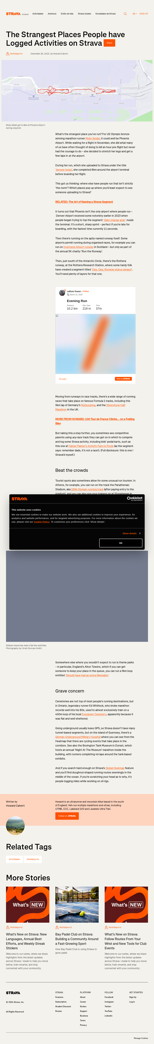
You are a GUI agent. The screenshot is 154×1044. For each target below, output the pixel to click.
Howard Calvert (60, 53)
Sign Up (132, 997)
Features (59, 997)
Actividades (37, 13)
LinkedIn (108, 1016)
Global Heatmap (115, 768)
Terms (82, 1020)
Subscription (60, 1002)
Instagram (109, 1002)
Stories (83, 1006)
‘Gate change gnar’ (114, 220)
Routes (58, 1011)
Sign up (144, 13)
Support (83, 1011)
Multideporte (33, 859)
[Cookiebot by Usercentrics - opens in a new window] (129, 499)
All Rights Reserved (15, 1011)
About (82, 997)
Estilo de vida (67, 13)
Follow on (67, 816)
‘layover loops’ (63, 170)
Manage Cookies (141, 1038)
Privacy (83, 1025)
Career (83, 1002)
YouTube (108, 1011)
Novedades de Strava (105, 13)
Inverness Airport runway (78, 247)
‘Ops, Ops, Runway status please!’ (111, 269)
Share (109, 42)
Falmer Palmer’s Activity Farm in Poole (91, 446)
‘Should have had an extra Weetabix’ (86, 675)
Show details (130, 533)
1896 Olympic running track (87, 489)
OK (121, 543)
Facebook (109, 997)
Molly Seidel (93, 138)
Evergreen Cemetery (94, 714)
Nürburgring (88, 405)
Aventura (52, 13)
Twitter (108, 1006)
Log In (132, 1002)
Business (84, 1016)
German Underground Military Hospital (78, 737)
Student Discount (63, 1006)
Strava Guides (84, 13)
